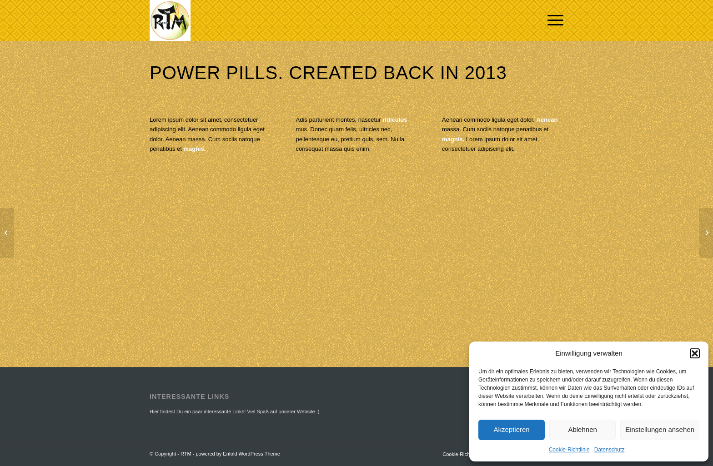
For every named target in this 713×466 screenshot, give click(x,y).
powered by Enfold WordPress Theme (238, 453)
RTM (186, 453)
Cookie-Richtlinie (569, 449)
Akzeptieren (511, 429)
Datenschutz (609, 449)
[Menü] (552, 20)
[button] (694, 353)
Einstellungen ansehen (659, 429)
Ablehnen (582, 429)
